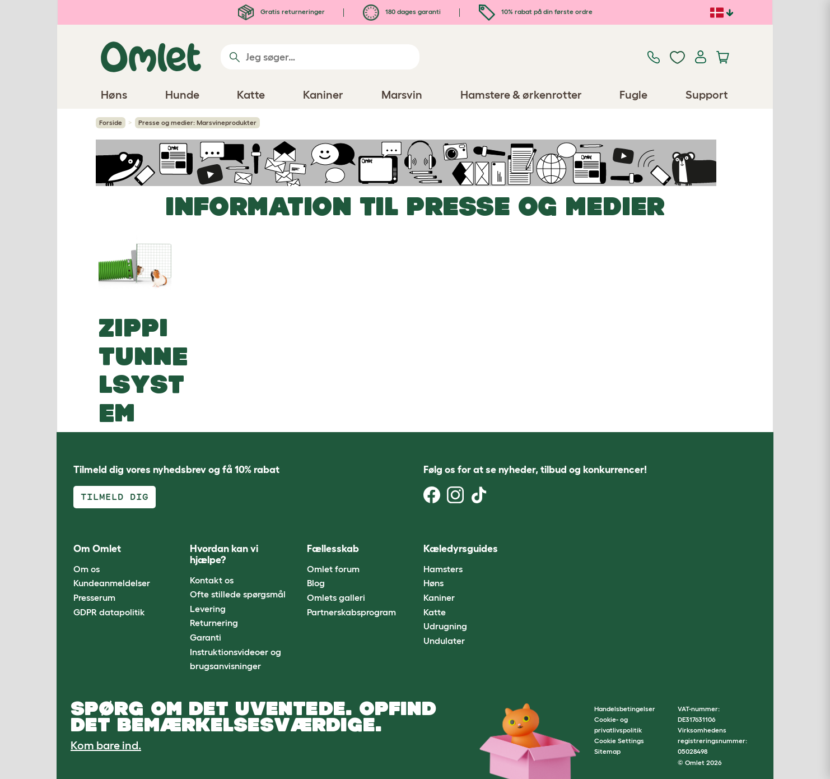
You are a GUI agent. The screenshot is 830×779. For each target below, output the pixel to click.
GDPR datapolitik (109, 612)
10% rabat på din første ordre (536, 11)
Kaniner (439, 597)
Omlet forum (333, 569)
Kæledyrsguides (460, 548)
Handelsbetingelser (624, 708)
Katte (434, 612)
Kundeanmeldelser (111, 583)
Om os (86, 569)
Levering (208, 609)
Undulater (444, 641)
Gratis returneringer (281, 11)
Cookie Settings (619, 740)
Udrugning (445, 626)
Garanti (205, 637)
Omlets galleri (336, 597)
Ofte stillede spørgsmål (238, 594)
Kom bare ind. (106, 745)
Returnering (214, 623)
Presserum (94, 597)
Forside (110, 122)
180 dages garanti (402, 11)
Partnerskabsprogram (351, 612)
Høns (433, 583)
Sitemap (607, 751)
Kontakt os (212, 580)
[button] (531, 549)
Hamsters (443, 569)
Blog (316, 583)
